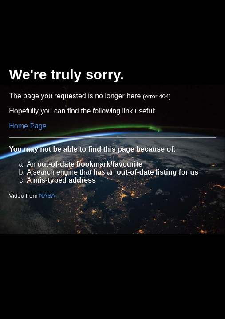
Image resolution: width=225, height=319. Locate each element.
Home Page (28, 126)
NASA (47, 195)
